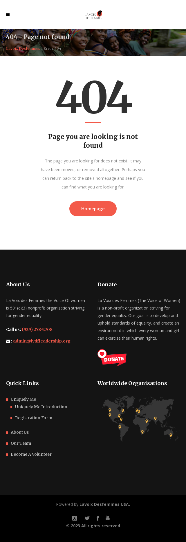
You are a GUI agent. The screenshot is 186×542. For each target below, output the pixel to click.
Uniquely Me (23, 399)
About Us (20, 432)
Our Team (21, 443)
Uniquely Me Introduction (41, 406)
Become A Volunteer (31, 454)
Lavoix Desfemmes (23, 48)
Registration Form (33, 417)
